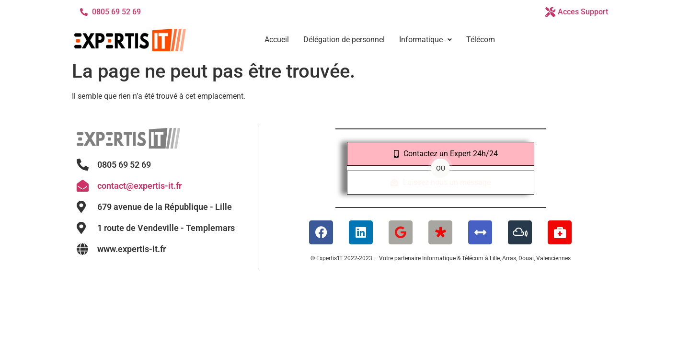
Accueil (276, 39)
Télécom (480, 39)
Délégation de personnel (344, 39)
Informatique (425, 39)
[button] (425, 40)
